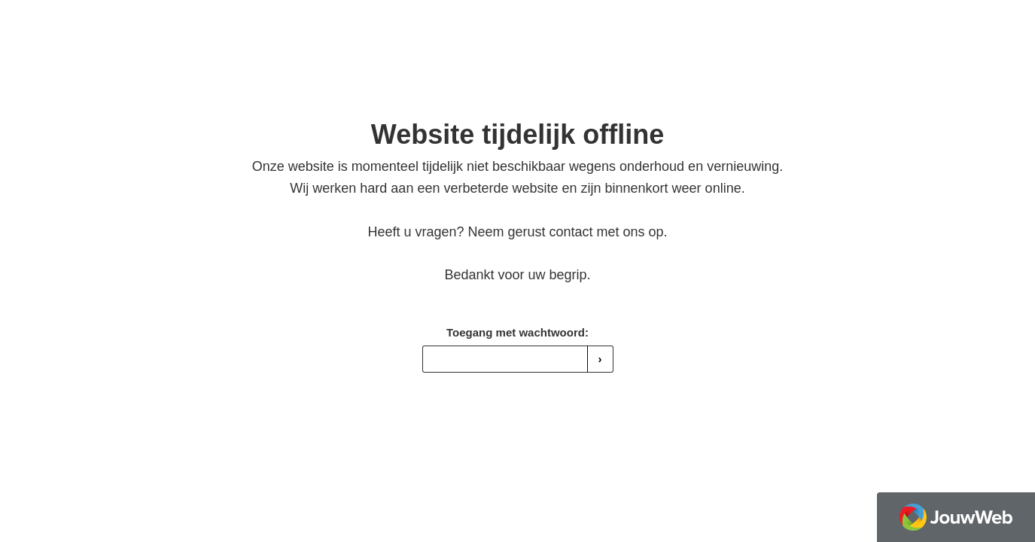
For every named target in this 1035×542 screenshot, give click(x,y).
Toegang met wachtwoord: (517, 332)
